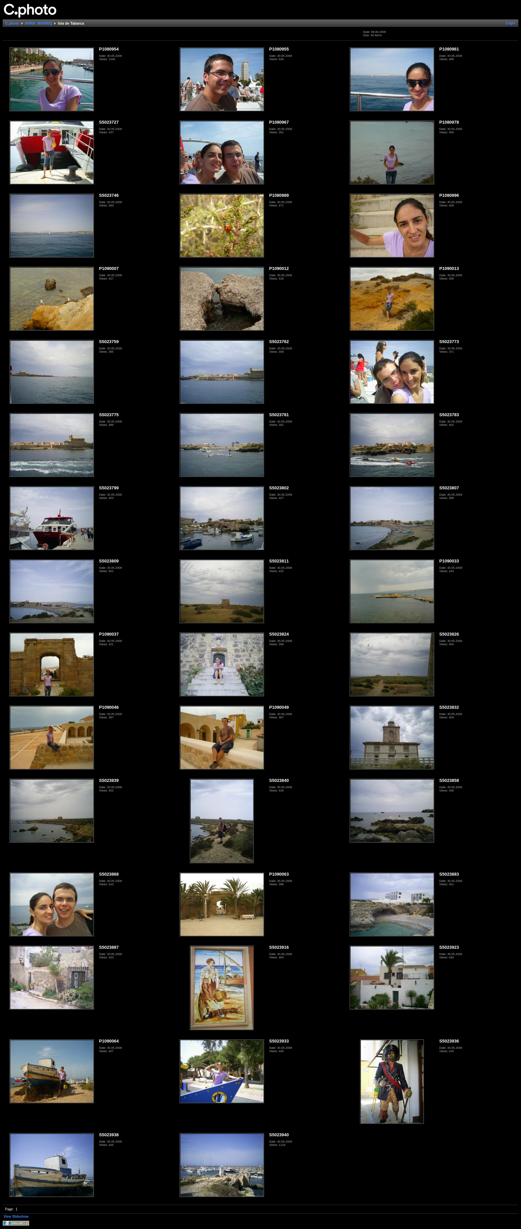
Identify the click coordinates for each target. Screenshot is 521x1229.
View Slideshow (16, 1216)
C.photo (12, 23)
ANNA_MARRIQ (38, 23)
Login (510, 23)
